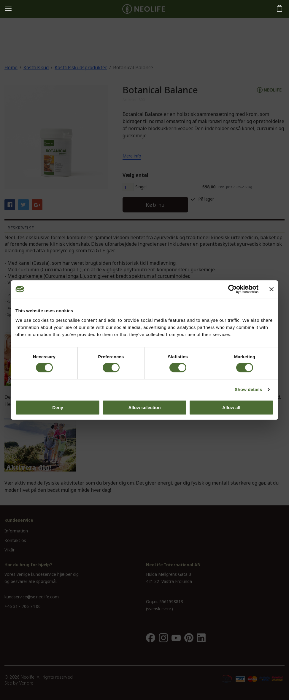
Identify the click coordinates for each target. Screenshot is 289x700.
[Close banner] (271, 289)
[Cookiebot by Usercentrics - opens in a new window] (232, 289)
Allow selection (144, 407)
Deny (57, 407)
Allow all (231, 407)
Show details (248, 389)
